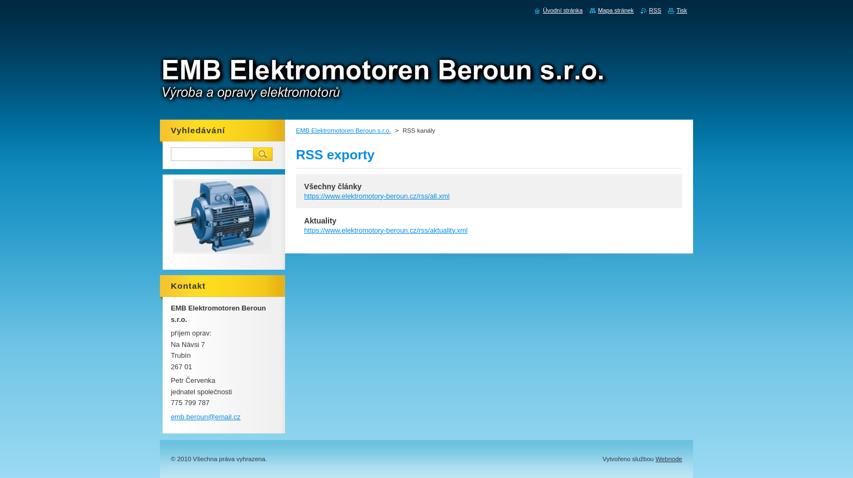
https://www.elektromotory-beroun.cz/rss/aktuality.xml (386, 230)
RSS (655, 10)
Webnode (669, 459)
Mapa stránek (616, 10)
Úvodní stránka (563, 10)
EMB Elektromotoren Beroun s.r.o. (343, 130)
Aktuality (320, 220)
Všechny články (333, 186)
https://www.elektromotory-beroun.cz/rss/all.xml (376, 196)
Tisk (681, 10)
